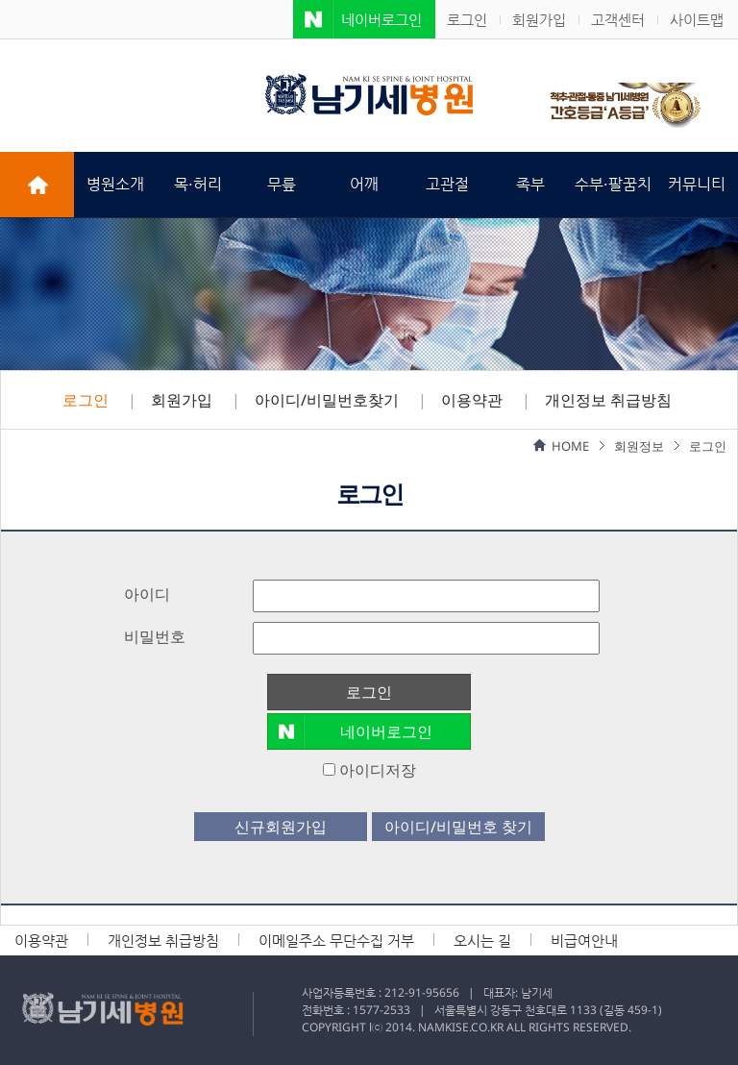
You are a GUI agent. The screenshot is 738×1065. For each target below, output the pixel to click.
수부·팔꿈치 (613, 184)
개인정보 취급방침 (608, 399)
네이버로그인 (381, 19)
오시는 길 (482, 940)
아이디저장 (369, 769)
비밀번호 (154, 636)
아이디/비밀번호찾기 (327, 399)
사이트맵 (697, 19)
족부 (530, 184)
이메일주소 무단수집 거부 (336, 940)
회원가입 (539, 19)
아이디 (147, 594)
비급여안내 (584, 940)
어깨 (364, 184)
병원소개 (115, 184)
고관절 (447, 184)
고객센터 (618, 19)
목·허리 (198, 184)
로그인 (467, 19)
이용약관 (472, 399)
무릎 (281, 184)
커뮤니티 (697, 184)
